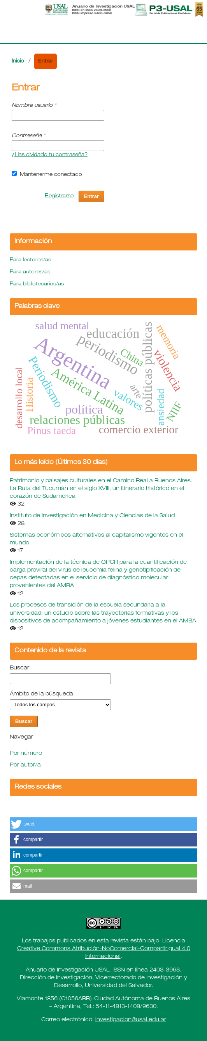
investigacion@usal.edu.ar (130, 1020)
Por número (26, 753)
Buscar (19, 668)
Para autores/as (30, 272)
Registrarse (59, 196)
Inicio (18, 61)
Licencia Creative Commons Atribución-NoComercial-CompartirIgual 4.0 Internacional (103, 948)
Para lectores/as (30, 260)
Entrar (91, 196)
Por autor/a (25, 765)
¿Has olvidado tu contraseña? (50, 155)
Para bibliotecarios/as (37, 284)
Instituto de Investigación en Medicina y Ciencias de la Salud (92, 516)
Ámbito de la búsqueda (41, 694)
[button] (103, 824)
